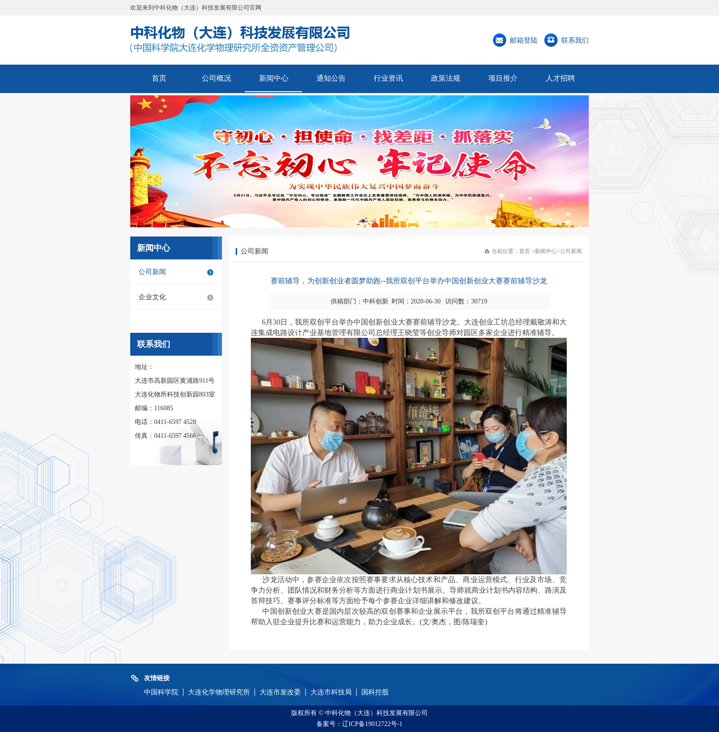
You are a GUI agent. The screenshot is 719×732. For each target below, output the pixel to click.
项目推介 (503, 78)
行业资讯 (388, 78)
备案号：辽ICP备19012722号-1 (359, 724)
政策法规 (445, 78)
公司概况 (216, 78)
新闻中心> (547, 251)
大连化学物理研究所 (219, 692)
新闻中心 (273, 78)
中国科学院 (161, 692)
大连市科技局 (331, 692)
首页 (159, 78)
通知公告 (331, 78)
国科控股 (375, 692)
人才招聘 (560, 78)
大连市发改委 (280, 692)
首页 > (527, 251)
